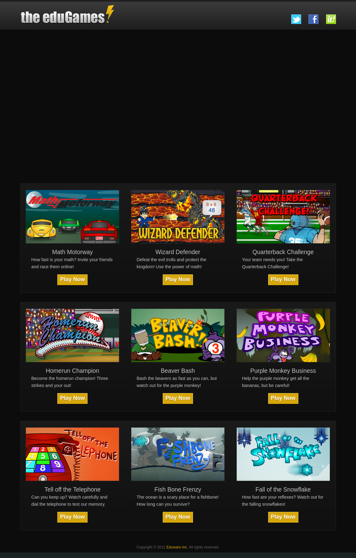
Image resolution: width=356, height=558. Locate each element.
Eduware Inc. (177, 547)
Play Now (72, 279)
